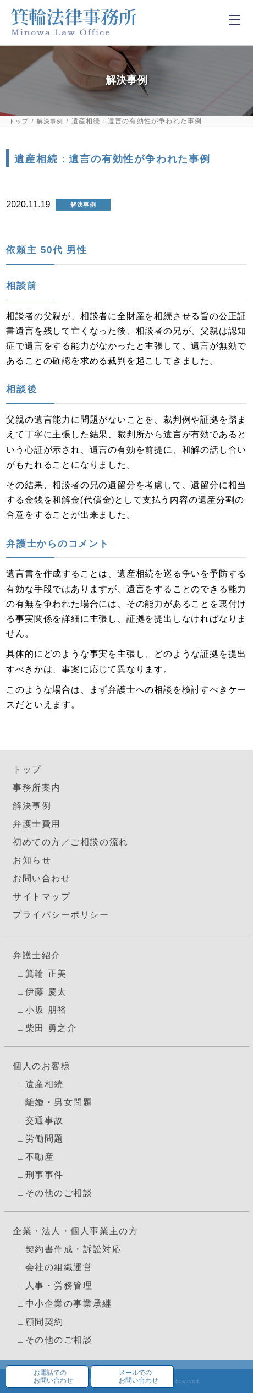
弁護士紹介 (37, 955)
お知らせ (32, 860)
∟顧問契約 (38, 1321)
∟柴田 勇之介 (44, 1028)
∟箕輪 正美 (40, 973)
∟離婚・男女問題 (52, 1102)
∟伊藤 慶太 (40, 991)
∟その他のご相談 (52, 1193)
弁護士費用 (37, 824)
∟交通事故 (38, 1120)
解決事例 (50, 121)
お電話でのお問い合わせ (53, 1376)
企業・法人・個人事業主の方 (75, 1231)
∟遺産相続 (38, 1084)
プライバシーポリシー (61, 914)
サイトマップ (41, 896)
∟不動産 (33, 1156)
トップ (19, 121)
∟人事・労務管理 (52, 1285)
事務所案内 (37, 787)
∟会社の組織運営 (52, 1267)
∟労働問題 (38, 1138)
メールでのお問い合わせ (138, 1376)
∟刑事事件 (38, 1175)
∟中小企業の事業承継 (62, 1303)
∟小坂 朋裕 (40, 1009)
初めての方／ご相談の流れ (71, 842)
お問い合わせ (41, 878)
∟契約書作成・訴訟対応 (67, 1249)
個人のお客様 (41, 1066)
